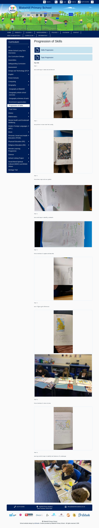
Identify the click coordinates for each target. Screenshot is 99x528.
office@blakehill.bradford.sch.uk (76, 506)
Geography (18, 85)
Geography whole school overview (17, 94)
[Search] (50, 2)
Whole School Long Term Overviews (17, 52)
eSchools (36, 523)
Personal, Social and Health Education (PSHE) (18, 137)
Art (18, 47)
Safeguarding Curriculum (16, 63)
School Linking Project (18, 158)
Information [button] (42, 35)
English (18, 74)
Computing (18, 81)
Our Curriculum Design (16, 56)
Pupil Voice (13, 109)
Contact (76, 32)
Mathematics (18, 116)
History (18, 113)
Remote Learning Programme (18, 150)
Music (18, 132)
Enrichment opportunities (17, 102)
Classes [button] (29, 32)
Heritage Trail (13, 170)
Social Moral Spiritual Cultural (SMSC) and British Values (18, 164)
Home (9, 32)
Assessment (12, 67)
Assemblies (12, 60)
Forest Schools (13, 78)
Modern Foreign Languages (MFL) (18, 127)
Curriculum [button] (29, 35)
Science (18, 154)
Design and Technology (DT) (18, 71)
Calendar (65, 32)
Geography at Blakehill (17, 89)
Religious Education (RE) (18, 145)
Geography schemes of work (19, 98)
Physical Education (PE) (18, 141)
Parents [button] (18, 32)
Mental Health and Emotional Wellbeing (18, 121)
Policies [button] (55, 32)
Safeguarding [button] (42, 32)
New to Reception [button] (13, 35)
